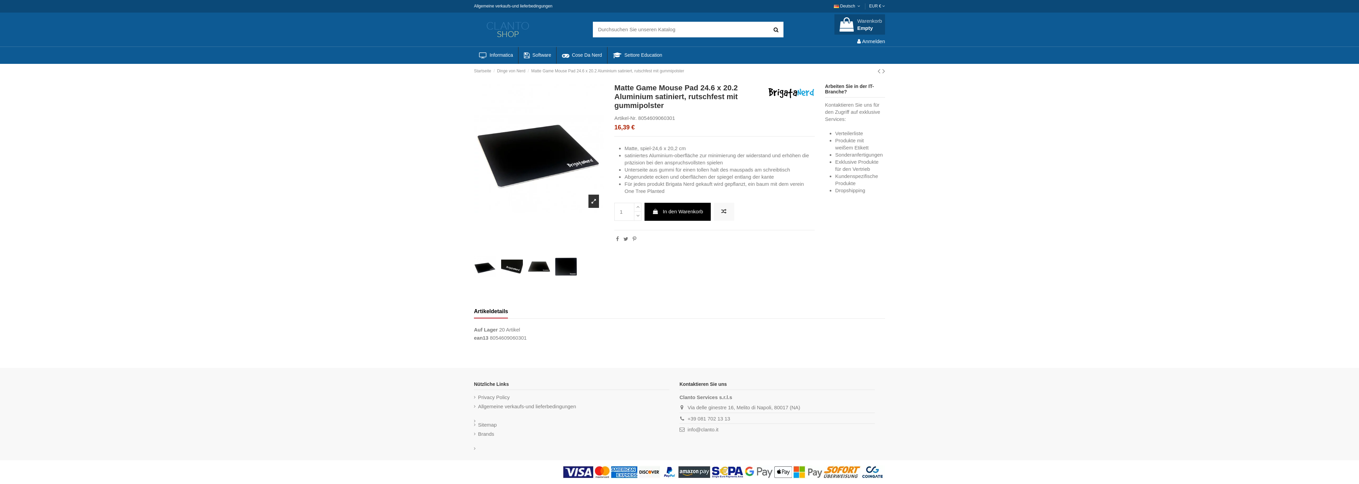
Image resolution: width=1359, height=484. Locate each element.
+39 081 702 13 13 (709, 419)
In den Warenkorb (677, 211)
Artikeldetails (491, 311)
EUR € (877, 6)
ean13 (481, 338)
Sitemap (487, 425)
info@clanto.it (703, 429)
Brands (486, 434)
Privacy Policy (494, 397)
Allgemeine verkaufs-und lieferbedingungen (513, 6)
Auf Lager (486, 330)
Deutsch (848, 6)
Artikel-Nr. (625, 118)
